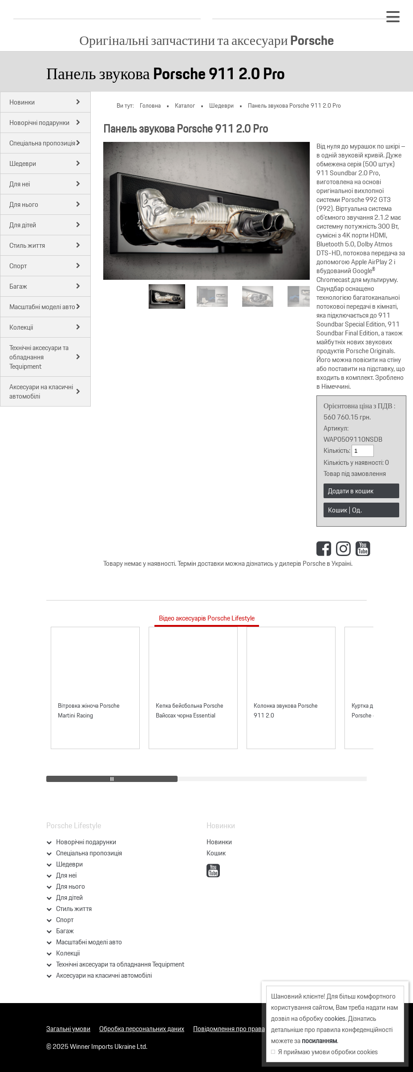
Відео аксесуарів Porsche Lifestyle (207, 618)
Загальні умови (68, 1028)
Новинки (219, 841)
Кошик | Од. (345, 510)
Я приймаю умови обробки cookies (324, 1051)
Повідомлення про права (229, 1028)
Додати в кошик (350, 490)
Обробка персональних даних (141, 1028)
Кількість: (338, 450)
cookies (334, 1018)
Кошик (216, 852)
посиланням (319, 1040)
